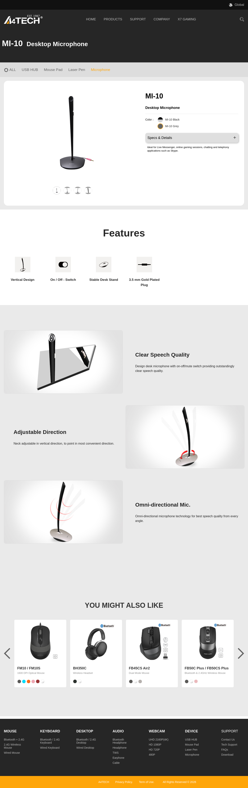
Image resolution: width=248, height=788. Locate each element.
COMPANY (162, 19)
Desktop (84, 731)
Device (191, 731)
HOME (91, 19)
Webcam (157, 731)
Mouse (10, 731)
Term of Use (146, 782)
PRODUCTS (113, 19)
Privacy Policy (123, 782)
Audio (118, 731)
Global (239, 5)
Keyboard (50, 731)
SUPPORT (138, 19)
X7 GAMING (187, 19)
